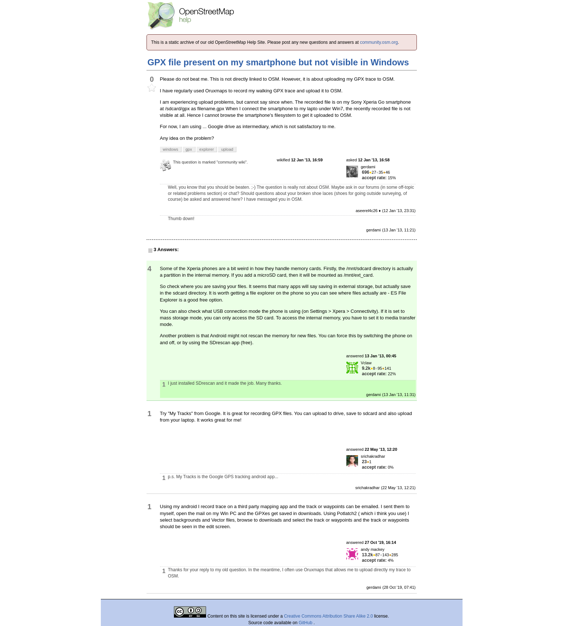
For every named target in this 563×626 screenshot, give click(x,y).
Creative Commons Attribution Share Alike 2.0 (328, 616)
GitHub (306, 622)
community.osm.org (379, 42)
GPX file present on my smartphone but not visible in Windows (278, 62)
